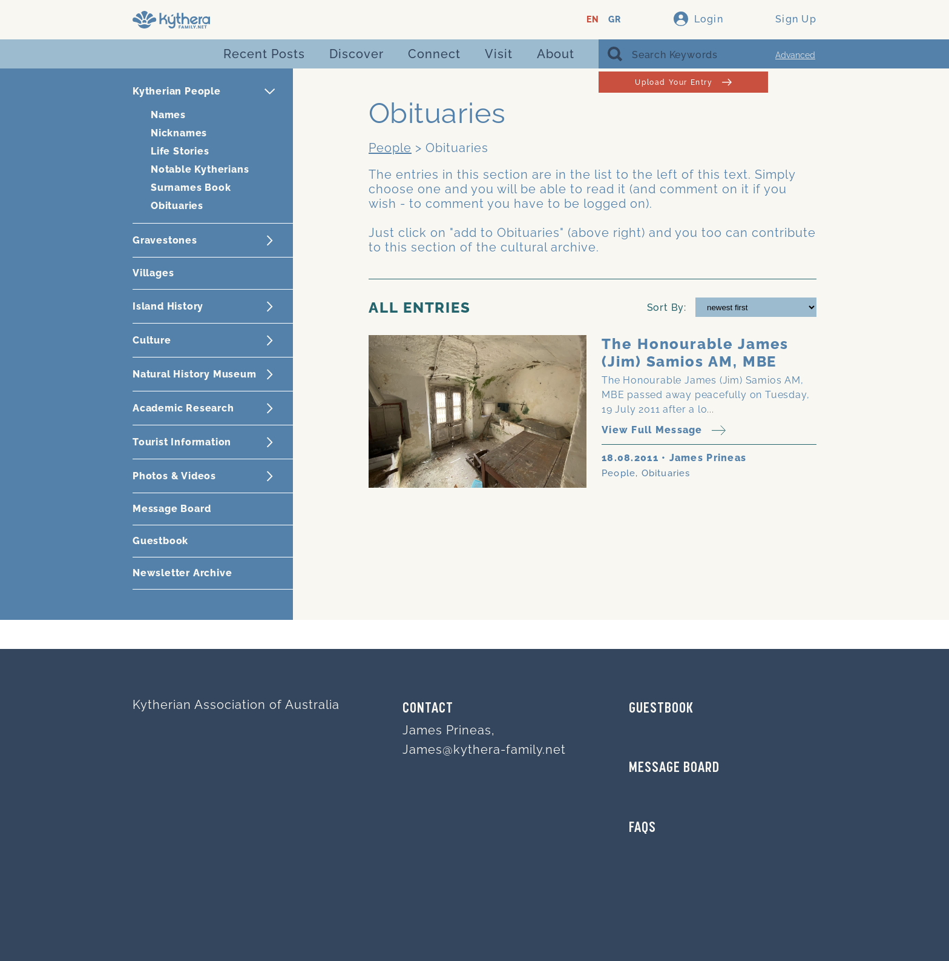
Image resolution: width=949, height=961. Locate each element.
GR (614, 19)
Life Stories (180, 151)
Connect (434, 54)
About (555, 54)
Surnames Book (191, 187)
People (390, 148)
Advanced (795, 55)
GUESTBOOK (661, 709)
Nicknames (179, 133)
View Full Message (664, 430)
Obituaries (177, 205)
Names (168, 115)
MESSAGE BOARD (674, 768)
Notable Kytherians (200, 169)
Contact (427, 709)
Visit (499, 54)
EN (592, 19)
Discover (356, 54)
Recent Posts (264, 54)
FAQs (642, 828)
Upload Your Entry (683, 82)
